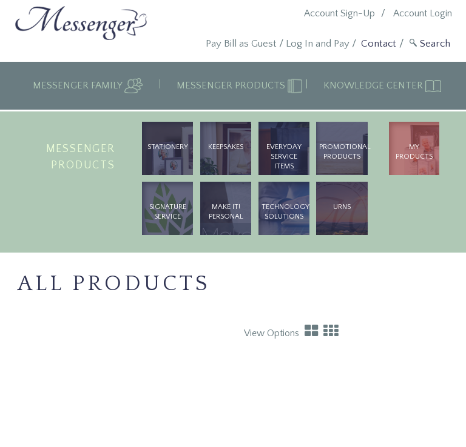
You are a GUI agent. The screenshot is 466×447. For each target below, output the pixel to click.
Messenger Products (232, 85)
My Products (414, 152)
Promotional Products (343, 152)
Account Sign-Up (339, 13)
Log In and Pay (318, 43)
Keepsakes (225, 147)
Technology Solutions (285, 211)
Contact (378, 43)
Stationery (167, 147)
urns (342, 207)
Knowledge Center (374, 85)
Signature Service (167, 211)
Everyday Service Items (284, 156)
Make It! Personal (226, 211)
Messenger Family (78, 85)
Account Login (422, 13)
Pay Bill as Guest (241, 43)
